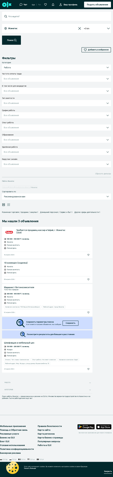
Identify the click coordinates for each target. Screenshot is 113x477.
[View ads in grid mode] (8, 204)
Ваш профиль (70, 4)
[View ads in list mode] (3, 204)
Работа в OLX (44, 445)
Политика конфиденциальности (17, 449)
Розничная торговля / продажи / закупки (20, 212)
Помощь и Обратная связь (14, 430)
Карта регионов (46, 434)
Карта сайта (44, 430)
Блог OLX (4, 441)
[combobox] (58, 16)
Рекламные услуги (9, 434)
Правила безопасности (50, 426)
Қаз (33, 5)
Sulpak (19, 232)
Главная (5, 187)
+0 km (97, 28)
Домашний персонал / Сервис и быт (56, 212)
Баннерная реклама (10, 453)
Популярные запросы (49, 441)
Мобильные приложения (13, 426)
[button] (53, 4)
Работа (11, 187)
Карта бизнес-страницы (50, 437)
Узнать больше (30, 468)
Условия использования (12, 445)
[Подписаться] (88, 255)
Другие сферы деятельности (87, 212)
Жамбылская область (22, 187)
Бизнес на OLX (7, 437)
